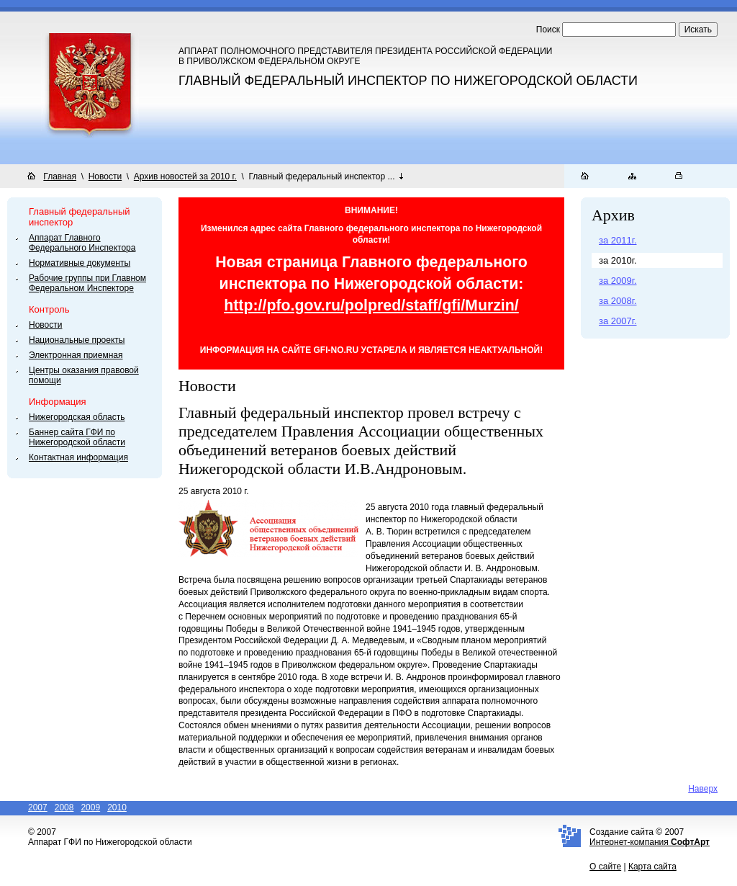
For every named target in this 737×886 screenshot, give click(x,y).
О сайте (605, 867)
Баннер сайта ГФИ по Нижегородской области (77, 437)
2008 (64, 807)
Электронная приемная (76, 355)
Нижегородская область (77, 417)
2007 (38, 807)
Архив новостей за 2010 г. (185, 176)
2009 (90, 807)
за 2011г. (618, 240)
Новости (105, 176)
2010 (117, 807)
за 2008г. (618, 300)
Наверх (703, 789)
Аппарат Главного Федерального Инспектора (82, 243)
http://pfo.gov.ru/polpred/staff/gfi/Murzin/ (371, 305)
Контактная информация (78, 457)
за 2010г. (618, 260)
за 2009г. (618, 280)
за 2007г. (618, 321)
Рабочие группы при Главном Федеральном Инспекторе (87, 283)
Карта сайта (652, 867)
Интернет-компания (649, 842)
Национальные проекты (77, 340)
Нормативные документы (79, 263)
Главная (59, 176)
